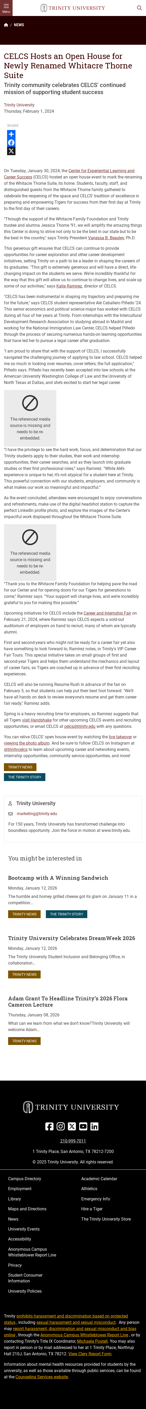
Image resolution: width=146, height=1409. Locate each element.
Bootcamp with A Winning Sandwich (58, 877)
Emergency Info (95, 1198)
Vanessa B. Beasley (106, 237)
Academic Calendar (99, 1178)
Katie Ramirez (69, 286)
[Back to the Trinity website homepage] (6, 25)
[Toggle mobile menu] (6, 8)
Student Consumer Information (25, 1278)
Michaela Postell (92, 1341)
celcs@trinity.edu (79, 726)
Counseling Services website (41, 1376)
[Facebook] (50, 1128)
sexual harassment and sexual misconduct (76, 1322)
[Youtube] (84, 1128)
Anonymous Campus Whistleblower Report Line (32, 1252)
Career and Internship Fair (107, 613)
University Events (24, 1229)
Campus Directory (24, 1178)
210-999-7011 (73, 1141)
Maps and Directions (27, 1208)
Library (14, 1198)
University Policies (25, 1291)
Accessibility (19, 1239)
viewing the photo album (27, 743)
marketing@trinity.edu (37, 813)
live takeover (120, 736)
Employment (19, 1188)
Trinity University (19, 104)
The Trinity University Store (106, 1219)
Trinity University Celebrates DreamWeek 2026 (71, 938)
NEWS (19, 25)
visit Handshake (37, 720)
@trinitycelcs (16, 749)
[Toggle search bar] (139, 8)
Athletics (89, 1188)
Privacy (15, 1265)
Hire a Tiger (91, 1208)
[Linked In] (95, 1128)
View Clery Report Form (89, 1353)
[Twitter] (73, 1128)
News (13, 1219)
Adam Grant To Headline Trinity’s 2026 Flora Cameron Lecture (68, 1001)
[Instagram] (62, 1128)
